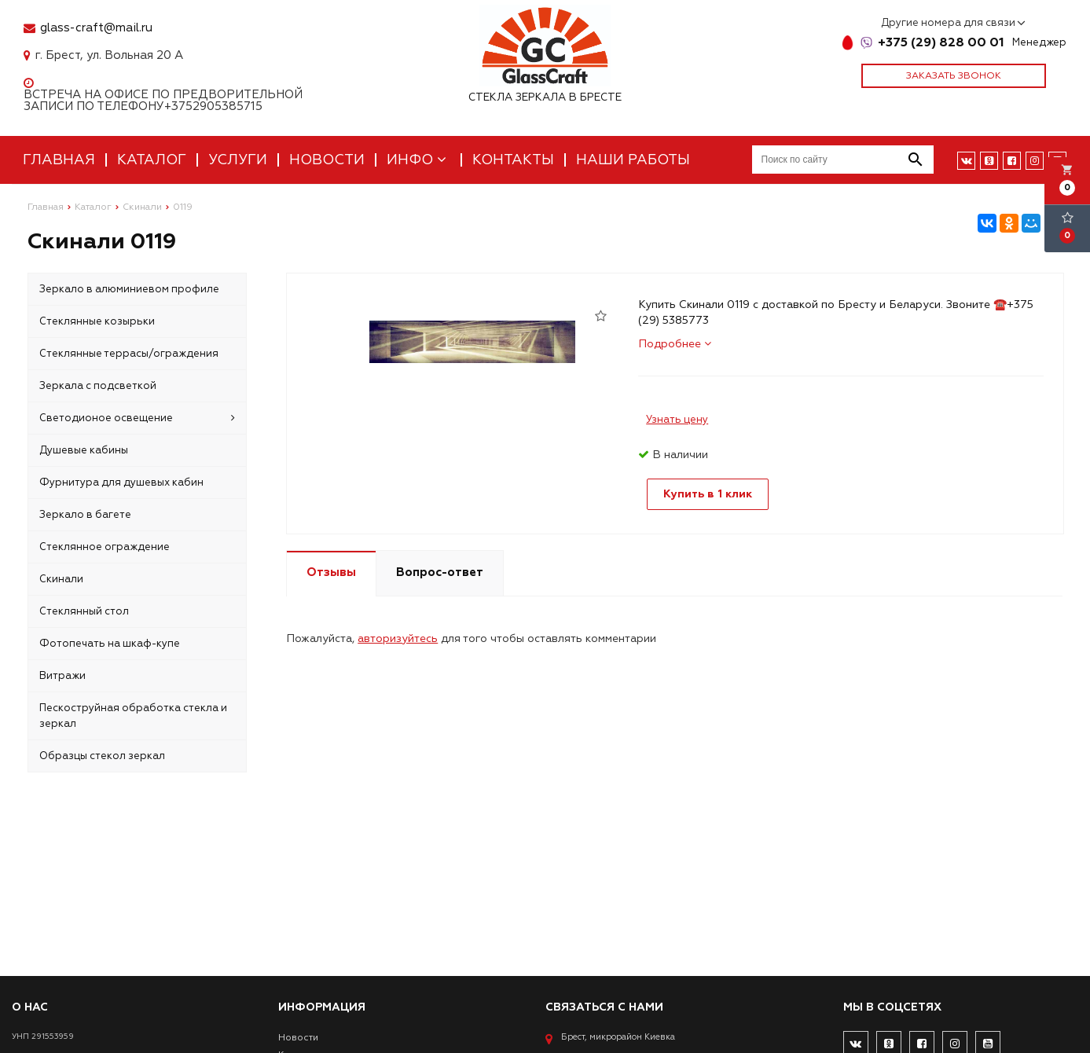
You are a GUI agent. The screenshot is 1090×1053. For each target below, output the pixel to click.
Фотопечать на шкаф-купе (109, 643)
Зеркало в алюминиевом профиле (129, 289)
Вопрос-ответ (439, 572)
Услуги (237, 160)
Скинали (61, 579)
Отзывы (331, 572)
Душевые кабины (83, 450)
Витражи (62, 676)
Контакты (513, 160)
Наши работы (633, 160)
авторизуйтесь (398, 638)
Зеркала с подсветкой (97, 386)
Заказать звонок (953, 76)
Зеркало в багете (85, 514)
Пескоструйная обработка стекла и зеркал (133, 716)
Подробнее (674, 343)
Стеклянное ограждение (104, 547)
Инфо (418, 160)
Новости (327, 160)
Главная (59, 160)
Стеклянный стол (84, 611)
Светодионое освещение (137, 418)
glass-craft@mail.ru (96, 28)
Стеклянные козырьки (97, 321)
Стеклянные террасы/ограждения (128, 353)
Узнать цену (677, 419)
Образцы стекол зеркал (102, 756)
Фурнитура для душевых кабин (121, 482)
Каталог (151, 160)
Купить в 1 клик (707, 494)
